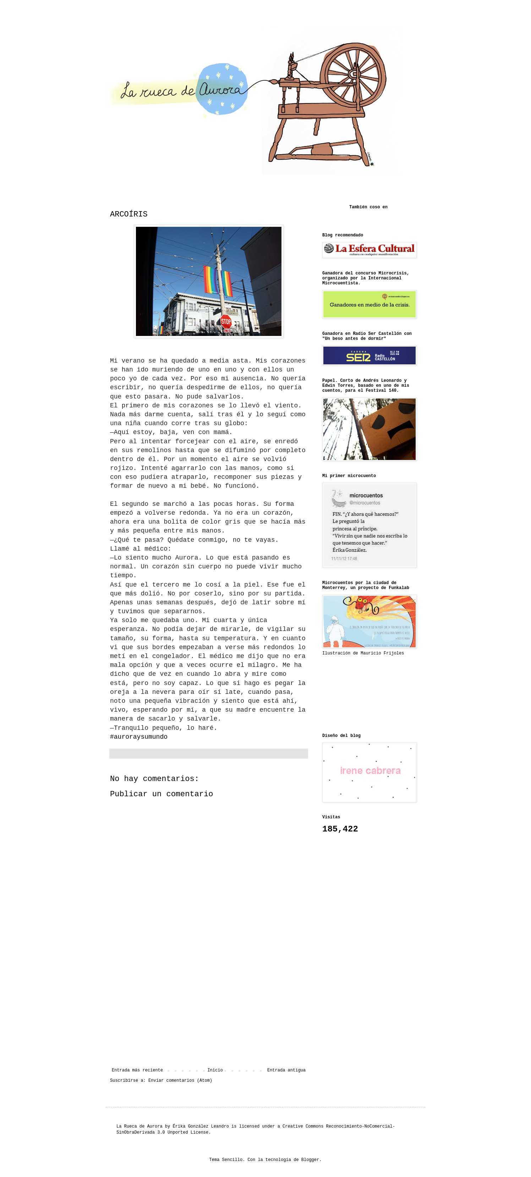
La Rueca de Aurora (139, 1126)
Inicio (215, 1070)
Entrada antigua (286, 1070)
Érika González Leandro (201, 1126)
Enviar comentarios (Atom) (180, 1080)
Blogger (310, 1159)
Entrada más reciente (137, 1070)
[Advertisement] (208, 1009)
